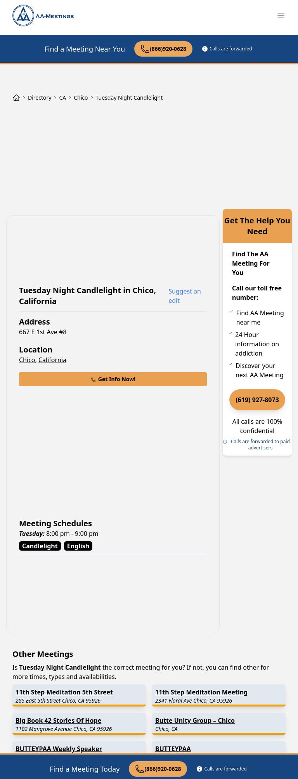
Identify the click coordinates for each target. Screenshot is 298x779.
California (52, 360)
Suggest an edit (184, 296)
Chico (27, 360)
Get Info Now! (112, 379)
